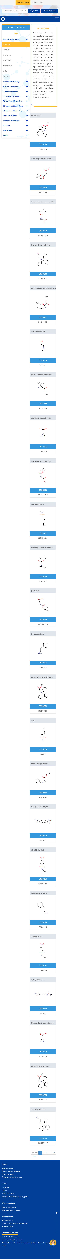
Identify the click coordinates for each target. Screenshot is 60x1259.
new (16, 33)
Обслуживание (8, 1203)
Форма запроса (7, 1220)
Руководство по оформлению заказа (15, 1223)
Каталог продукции (9, 1207)
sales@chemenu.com (16, 1240)
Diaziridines (7, 60)
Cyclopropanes (8, 55)
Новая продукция (8, 1174)
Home (4, 1164)
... (50, 1153)
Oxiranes (6, 71)
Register (34, 2)
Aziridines (6, 44)
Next (34, 1156)
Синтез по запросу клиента (11, 1210)
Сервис (4, 1190)
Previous (34, 1153)
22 (54, 1153)
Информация (7, 1216)
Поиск (34, 10)
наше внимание (7, 1168)
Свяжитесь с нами (10, 1233)
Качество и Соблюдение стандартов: (15, 1197)
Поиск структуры (49, 11)
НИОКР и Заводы (8, 1193)
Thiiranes (6, 76)
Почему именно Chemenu (11, 1171)
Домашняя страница (23, 2)
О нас (4, 1183)
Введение (5, 1187)
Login (41, 2)
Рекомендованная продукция (12, 1177)
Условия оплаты (7, 1226)
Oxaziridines (7, 66)
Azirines (6, 50)
